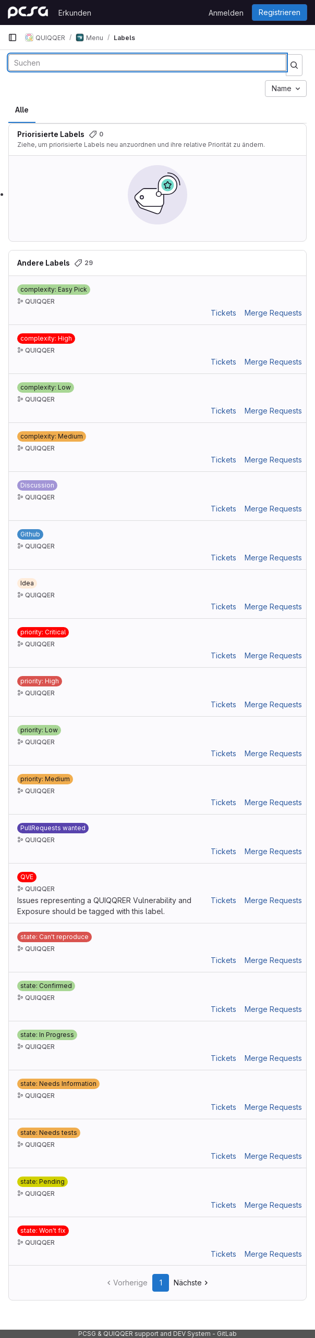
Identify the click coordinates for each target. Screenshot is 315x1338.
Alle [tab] (22, 109)
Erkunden (74, 12)
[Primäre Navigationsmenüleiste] (12, 37)
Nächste (192, 1282)
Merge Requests (273, 312)
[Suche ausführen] (294, 65)
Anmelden (226, 12)
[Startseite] (28, 12)
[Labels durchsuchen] (147, 62)
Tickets (223, 312)
